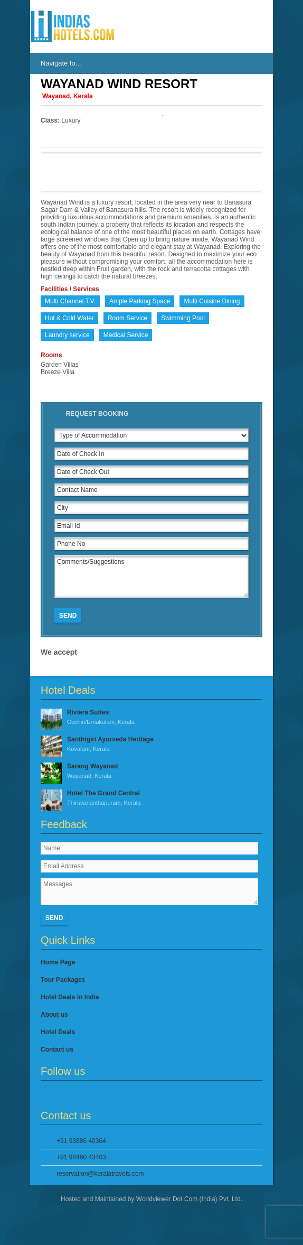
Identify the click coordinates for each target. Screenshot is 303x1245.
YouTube (99, 1095)
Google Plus (82, 1095)
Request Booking (97, 413)
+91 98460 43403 (81, 1157)
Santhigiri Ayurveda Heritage (151, 745)
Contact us (57, 1049)
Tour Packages (63, 979)
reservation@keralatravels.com (100, 1173)
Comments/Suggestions (151, 576)
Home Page (58, 962)
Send (68, 615)
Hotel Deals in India (70, 997)
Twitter (64, 1095)
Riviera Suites (151, 718)
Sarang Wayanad (151, 772)
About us (54, 1014)
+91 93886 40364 (81, 1141)
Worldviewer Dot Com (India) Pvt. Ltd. (188, 1199)
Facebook (47, 1095)
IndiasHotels (72, 26)
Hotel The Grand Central (151, 798)
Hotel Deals (58, 1032)
